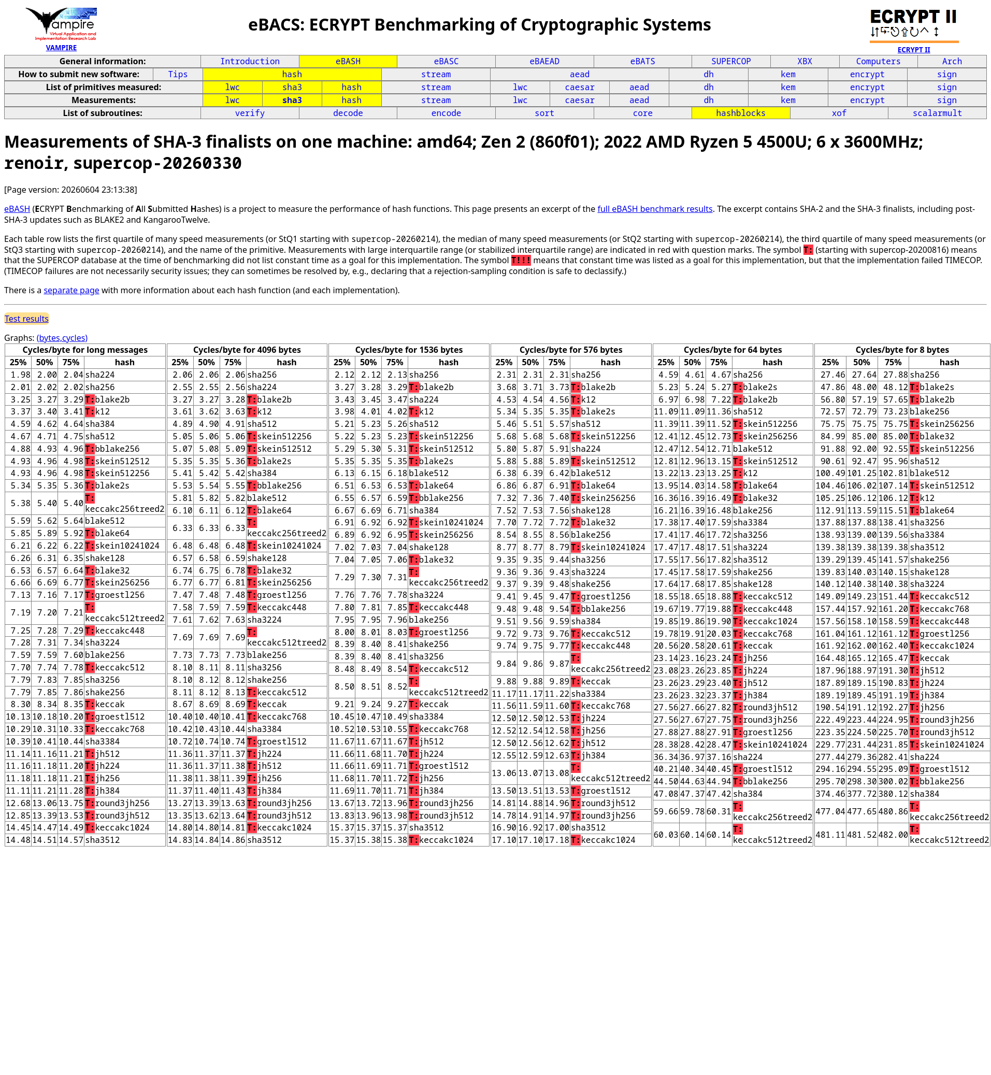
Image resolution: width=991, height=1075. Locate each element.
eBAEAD (544, 61)
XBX (804, 61)
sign (947, 74)
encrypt (867, 74)
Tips (178, 74)
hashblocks (741, 113)
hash (292, 74)
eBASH (348, 61)
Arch (952, 61)
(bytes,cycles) (62, 337)
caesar (580, 87)
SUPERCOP (731, 61)
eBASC (446, 61)
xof (839, 113)
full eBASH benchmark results (654, 208)
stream (436, 74)
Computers (878, 61)
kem (788, 74)
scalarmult (938, 113)
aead (580, 74)
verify (250, 113)
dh (709, 74)
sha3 (292, 87)
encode (447, 113)
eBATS (642, 61)
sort (544, 113)
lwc (232, 87)
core (643, 113)
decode (348, 113)
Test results (27, 318)
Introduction (250, 61)
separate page (71, 290)
